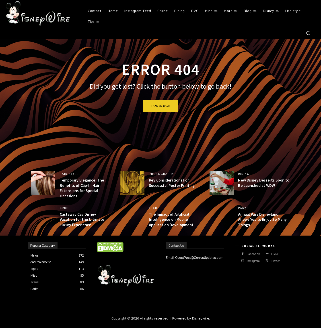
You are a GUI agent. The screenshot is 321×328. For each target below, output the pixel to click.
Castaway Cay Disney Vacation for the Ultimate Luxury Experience (82, 219)
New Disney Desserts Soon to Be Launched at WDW (263, 183)
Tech (153, 207)
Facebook (253, 254)
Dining (243, 173)
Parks (243, 207)
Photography (161, 173)
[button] (308, 33)
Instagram (253, 261)
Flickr (274, 254)
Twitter (275, 261)
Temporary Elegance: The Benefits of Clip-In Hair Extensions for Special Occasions (82, 188)
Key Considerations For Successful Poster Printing (172, 183)
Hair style (69, 173)
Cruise (66, 207)
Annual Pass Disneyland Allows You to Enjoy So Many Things (262, 219)
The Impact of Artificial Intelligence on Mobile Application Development (171, 219)
